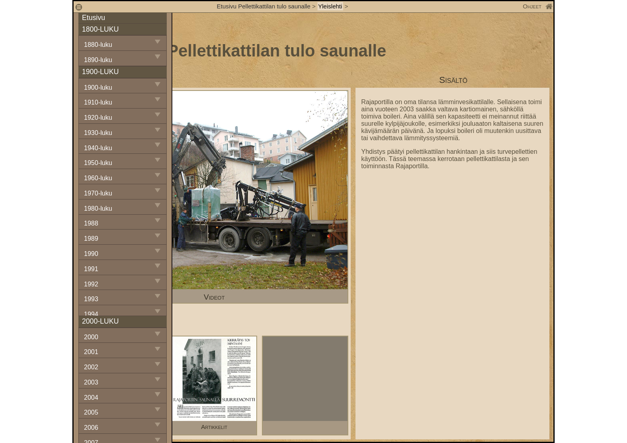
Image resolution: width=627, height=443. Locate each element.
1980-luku (98, 208)
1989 (91, 238)
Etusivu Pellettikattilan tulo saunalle (263, 6)
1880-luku (98, 44)
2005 (91, 412)
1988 (91, 223)
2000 (91, 337)
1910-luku (98, 102)
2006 (91, 427)
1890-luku (98, 59)
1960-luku (98, 178)
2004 (91, 397)
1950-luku (98, 162)
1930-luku (98, 132)
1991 (91, 269)
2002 (91, 367)
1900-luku (98, 87)
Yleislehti (330, 6)
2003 (91, 382)
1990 (91, 253)
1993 (91, 299)
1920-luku (98, 117)
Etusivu (93, 18)
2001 (91, 351)
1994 (91, 314)
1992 (91, 284)
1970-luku (98, 193)
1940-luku (98, 148)
